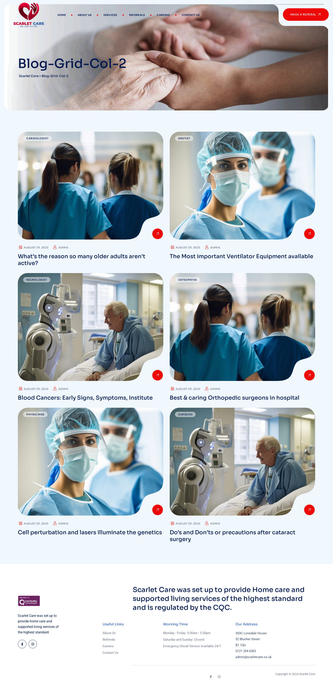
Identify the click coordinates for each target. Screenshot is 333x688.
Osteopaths (187, 279)
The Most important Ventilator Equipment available (241, 256)
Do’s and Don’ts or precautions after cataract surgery (232, 536)
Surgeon (185, 414)
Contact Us (191, 15)
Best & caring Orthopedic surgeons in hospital (234, 397)
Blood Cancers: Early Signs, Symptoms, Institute (85, 397)
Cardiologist (37, 138)
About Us (85, 15)
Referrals (137, 15)
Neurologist (36, 279)
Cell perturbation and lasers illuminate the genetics (90, 532)
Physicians (35, 414)
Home (62, 15)
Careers (163, 15)
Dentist (184, 138)
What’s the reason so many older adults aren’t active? (81, 260)
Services (110, 15)
